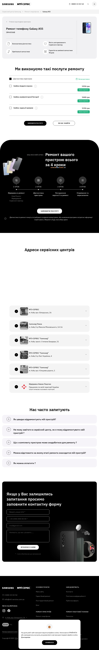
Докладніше (25, 637)
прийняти (49, 643)
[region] (49, 95)
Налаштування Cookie (10, 632)
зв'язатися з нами (28, 547)
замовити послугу (35, 123)
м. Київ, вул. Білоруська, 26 (15, 618)
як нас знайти (64, 123)
